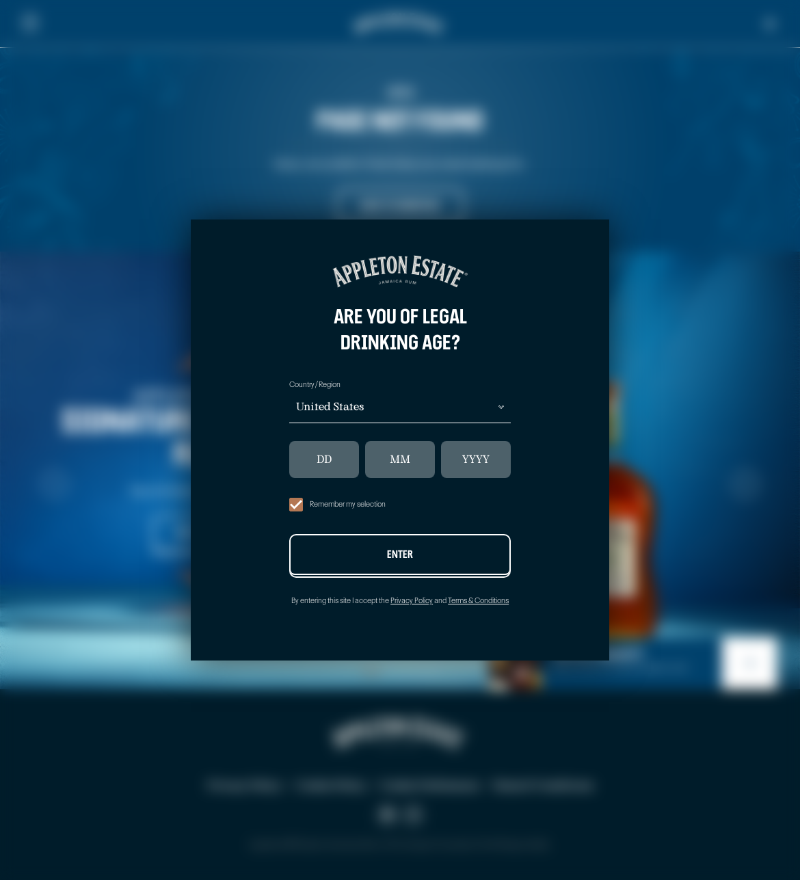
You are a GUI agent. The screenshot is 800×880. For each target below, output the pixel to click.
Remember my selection (337, 504)
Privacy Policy (411, 601)
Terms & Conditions (478, 601)
